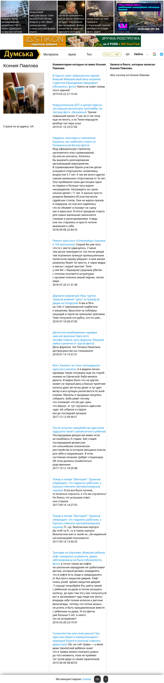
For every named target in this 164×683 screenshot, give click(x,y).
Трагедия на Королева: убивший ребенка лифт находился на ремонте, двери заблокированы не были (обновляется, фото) (78, 558)
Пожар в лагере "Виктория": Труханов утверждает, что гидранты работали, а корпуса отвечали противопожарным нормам (76, 484)
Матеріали (50, 54)
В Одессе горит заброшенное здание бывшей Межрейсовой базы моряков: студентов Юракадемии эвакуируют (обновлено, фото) (76, 81)
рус (128, 54)
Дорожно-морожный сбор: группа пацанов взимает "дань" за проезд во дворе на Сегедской (76, 299)
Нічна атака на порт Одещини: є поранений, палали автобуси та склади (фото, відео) (98, 25)
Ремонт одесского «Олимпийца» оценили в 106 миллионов (78, 242)
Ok (97, 679)
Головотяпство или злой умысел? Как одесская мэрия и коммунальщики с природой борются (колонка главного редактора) (76, 639)
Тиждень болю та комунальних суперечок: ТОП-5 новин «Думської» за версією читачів (11, 25)
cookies (86, 679)
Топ (89, 54)
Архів (72, 54)
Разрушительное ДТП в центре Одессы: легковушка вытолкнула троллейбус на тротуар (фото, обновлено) (77, 108)
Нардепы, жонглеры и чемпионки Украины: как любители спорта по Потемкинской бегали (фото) (74, 141)
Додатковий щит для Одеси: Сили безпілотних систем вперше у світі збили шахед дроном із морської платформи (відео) (42, 21)
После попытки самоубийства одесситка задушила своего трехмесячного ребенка (78, 429)
